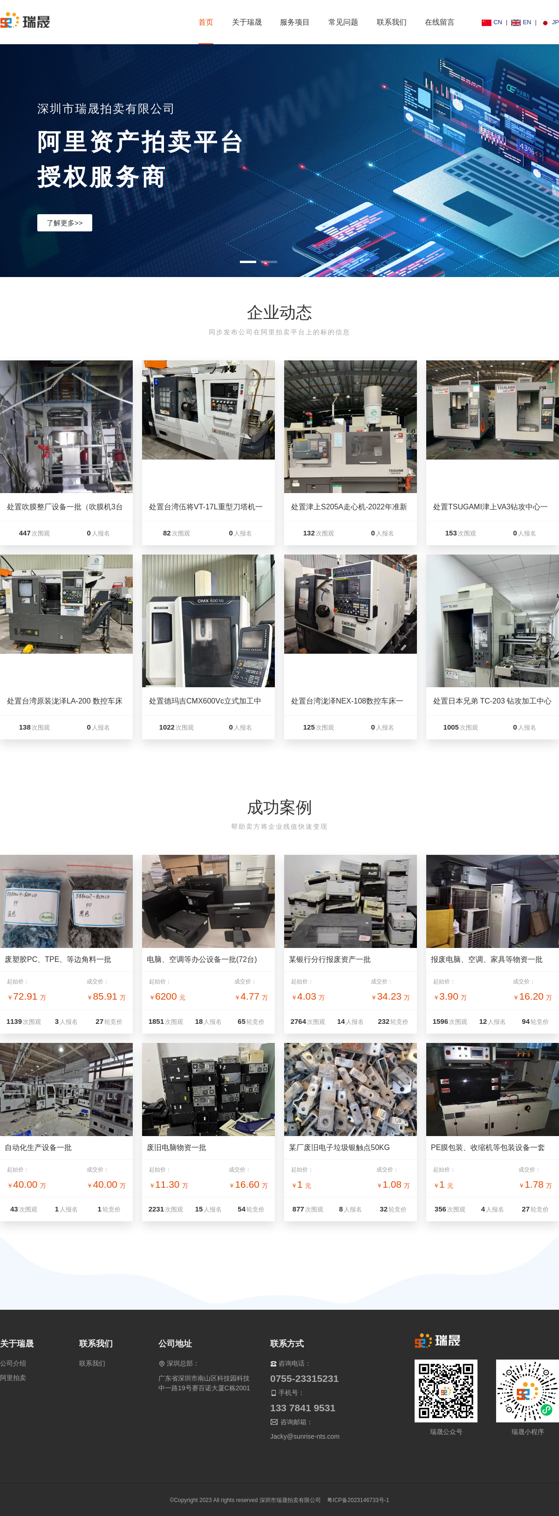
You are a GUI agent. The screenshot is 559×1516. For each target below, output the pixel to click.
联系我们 (92, 1363)
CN (492, 22)
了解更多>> (65, 223)
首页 (205, 22)
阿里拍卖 (13, 1377)
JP (549, 22)
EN (521, 22)
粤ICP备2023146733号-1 (358, 1500)
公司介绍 (13, 1363)
